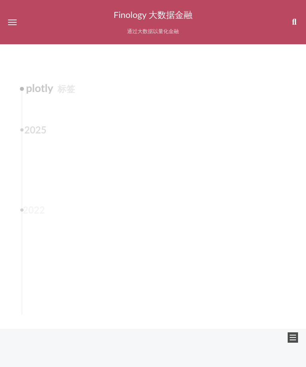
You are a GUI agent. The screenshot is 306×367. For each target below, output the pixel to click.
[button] (12, 22)
